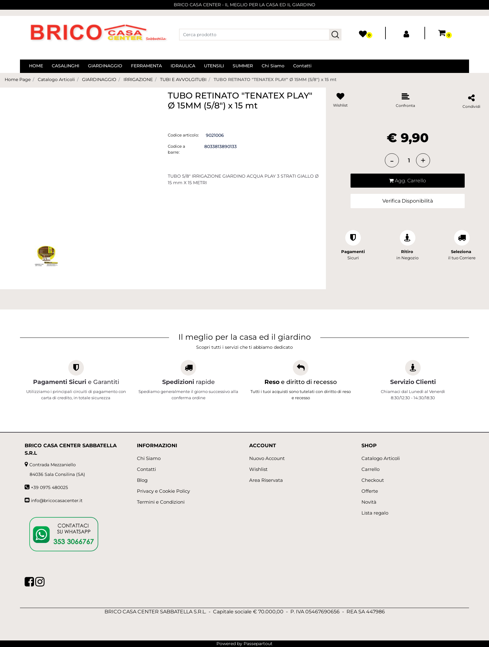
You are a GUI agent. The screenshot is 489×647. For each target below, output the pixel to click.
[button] (335, 35)
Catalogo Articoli (56, 79)
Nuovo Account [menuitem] (267, 458)
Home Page (18, 79)
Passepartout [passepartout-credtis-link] (258, 643)
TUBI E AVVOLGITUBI (183, 79)
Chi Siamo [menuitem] (273, 66)
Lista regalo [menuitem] (374, 513)
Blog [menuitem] (142, 480)
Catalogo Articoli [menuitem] (380, 458)
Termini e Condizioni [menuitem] (161, 502)
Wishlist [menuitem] (258, 469)
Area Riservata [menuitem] (266, 480)
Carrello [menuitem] (370, 469)
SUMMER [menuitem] (243, 66)
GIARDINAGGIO (99, 79)
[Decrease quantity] (392, 160)
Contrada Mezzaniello (52, 464)
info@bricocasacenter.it (57, 500)
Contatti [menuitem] (302, 66)
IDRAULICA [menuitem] (183, 66)
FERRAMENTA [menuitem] (146, 66)
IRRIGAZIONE (138, 79)
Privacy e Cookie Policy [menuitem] (163, 491)
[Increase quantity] (423, 160)
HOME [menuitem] (36, 66)
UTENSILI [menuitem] (214, 66)
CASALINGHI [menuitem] (65, 66)
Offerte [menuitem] (369, 491)
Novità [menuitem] (368, 502)
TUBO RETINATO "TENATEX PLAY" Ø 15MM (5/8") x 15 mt (275, 79)
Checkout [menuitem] (372, 480)
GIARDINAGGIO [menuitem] (105, 66)
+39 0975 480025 (49, 487)
